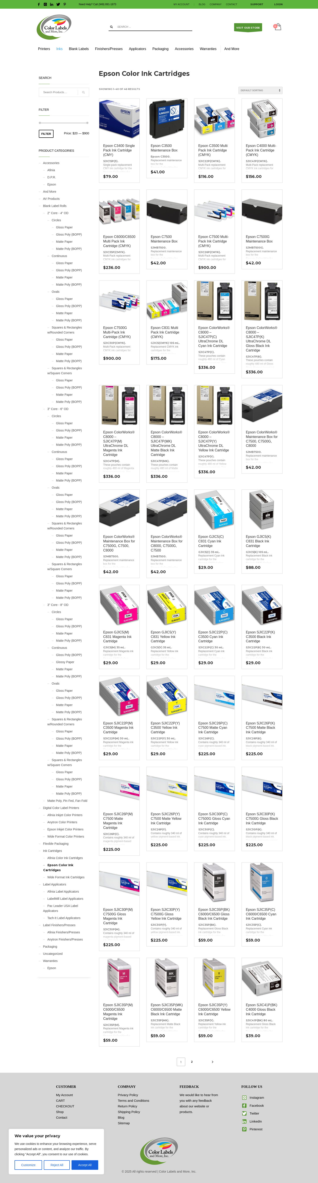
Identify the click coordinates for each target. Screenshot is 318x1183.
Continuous (59, 256)
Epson (51, 184)
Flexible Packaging (56, 843)
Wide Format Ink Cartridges (66, 877)
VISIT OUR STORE (248, 28)
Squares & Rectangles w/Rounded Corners (64, 330)
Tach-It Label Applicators (64, 918)
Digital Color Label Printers (61, 808)
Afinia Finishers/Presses (63, 932)
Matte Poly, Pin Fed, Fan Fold (67, 800)
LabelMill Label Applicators (65, 898)
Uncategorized (53, 953)
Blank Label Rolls (55, 206)
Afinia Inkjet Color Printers (65, 815)
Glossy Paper (65, 662)
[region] (56, 1151)
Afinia (51, 170)
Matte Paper (64, 241)
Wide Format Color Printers (65, 836)
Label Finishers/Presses (59, 925)
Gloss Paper (64, 227)
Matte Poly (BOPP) (69, 249)
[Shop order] (260, 90)
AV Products (51, 198)
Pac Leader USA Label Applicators (60, 908)
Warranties (50, 961)
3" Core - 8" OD (57, 605)
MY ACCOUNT (181, 4)
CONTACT (231, 4)
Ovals (56, 291)
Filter (46, 133)
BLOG (202, 4)
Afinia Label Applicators (63, 891)
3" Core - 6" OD (57, 409)
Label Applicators (54, 884)
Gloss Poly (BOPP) (69, 234)
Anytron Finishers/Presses (65, 939)
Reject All (57, 1165)
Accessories (51, 163)
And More (49, 191)
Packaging (50, 946)
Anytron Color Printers (62, 822)
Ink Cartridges (52, 851)
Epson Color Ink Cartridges (58, 867)
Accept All (84, 1165)
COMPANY (216, 4)
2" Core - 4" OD (57, 213)
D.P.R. (51, 177)
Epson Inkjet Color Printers (65, 829)
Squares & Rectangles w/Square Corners (64, 370)
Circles (56, 220)
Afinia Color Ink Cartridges (65, 858)
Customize (28, 1165)
